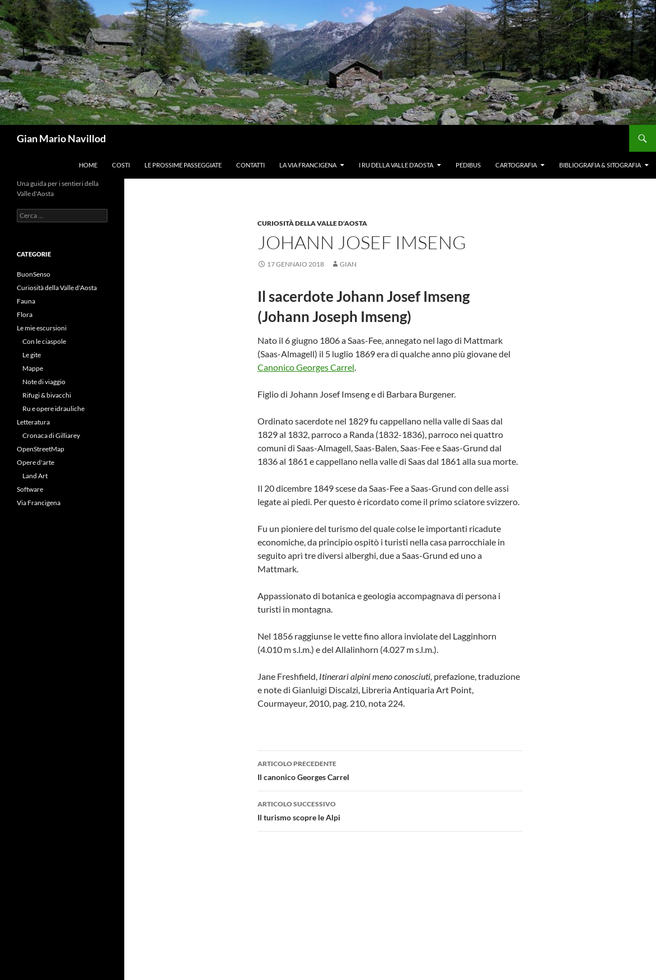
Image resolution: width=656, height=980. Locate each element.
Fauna (26, 301)
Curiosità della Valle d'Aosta (312, 223)
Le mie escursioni (42, 328)
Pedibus (468, 165)
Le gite (31, 355)
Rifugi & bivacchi (46, 395)
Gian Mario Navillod (61, 138)
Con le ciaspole (44, 341)
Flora (24, 314)
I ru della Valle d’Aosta (396, 165)
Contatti (250, 165)
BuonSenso (33, 274)
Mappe (32, 368)
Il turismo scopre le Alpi (390, 809)
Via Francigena (38, 502)
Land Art (35, 476)
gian (348, 264)
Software (30, 489)
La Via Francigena (307, 165)
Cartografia (516, 165)
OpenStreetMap (40, 449)
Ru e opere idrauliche (53, 408)
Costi (121, 165)
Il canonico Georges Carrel (390, 769)
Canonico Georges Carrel (305, 367)
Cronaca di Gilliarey (51, 435)
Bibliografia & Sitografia (600, 165)
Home (88, 165)
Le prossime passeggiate (183, 165)
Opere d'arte (35, 462)
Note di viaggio (43, 381)
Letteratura (33, 422)
